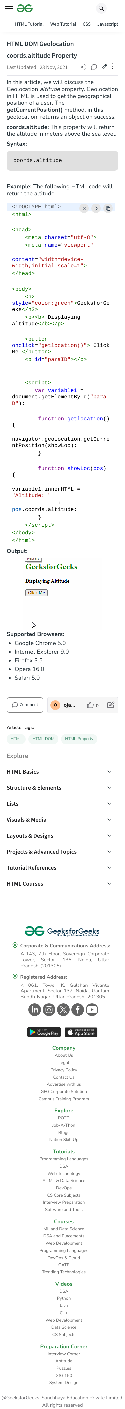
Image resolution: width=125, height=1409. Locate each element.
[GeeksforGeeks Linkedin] (34, 1009)
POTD (64, 1118)
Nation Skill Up (64, 1140)
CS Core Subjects (64, 1195)
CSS (86, 24)
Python (64, 1298)
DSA (63, 1166)
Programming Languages (63, 1159)
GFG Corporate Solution (64, 1092)
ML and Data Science (63, 1229)
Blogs (64, 1133)
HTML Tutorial (29, 24)
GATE (63, 1265)
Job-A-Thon (63, 1125)
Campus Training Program (64, 1099)
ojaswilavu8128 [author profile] (70, 705)
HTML (16, 739)
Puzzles (63, 1368)
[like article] (93, 705)
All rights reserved (62, 1405)
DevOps (64, 1188)
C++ (64, 1313)
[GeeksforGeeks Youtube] (91, 1009)
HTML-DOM (43, 739)
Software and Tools (64, 1210)
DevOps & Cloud (64, 1258)
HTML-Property (79, 739)
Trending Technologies (64, 1272)
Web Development (64, 1243)
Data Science (63, 1327)
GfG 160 (64, 1376)
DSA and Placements (64, 1236)
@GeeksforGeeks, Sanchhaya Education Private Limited (62, 1398)
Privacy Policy (63, 1070)
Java (64, 1306)
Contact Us (64, 1077)
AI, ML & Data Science (63, 1181)
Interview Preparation (64, 1202)
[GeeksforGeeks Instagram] (48, 1009)
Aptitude (63, 1361)
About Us (64, 1055)
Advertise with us (64, 1084)
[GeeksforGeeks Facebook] (77, 1009)
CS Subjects (64, 1335)
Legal (63, 1063)
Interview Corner (64, 1354)
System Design (63, 1383)
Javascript (107, 24)
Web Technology (63, 1174)
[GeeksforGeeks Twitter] (62, 1009)
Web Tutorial (63, 24)
